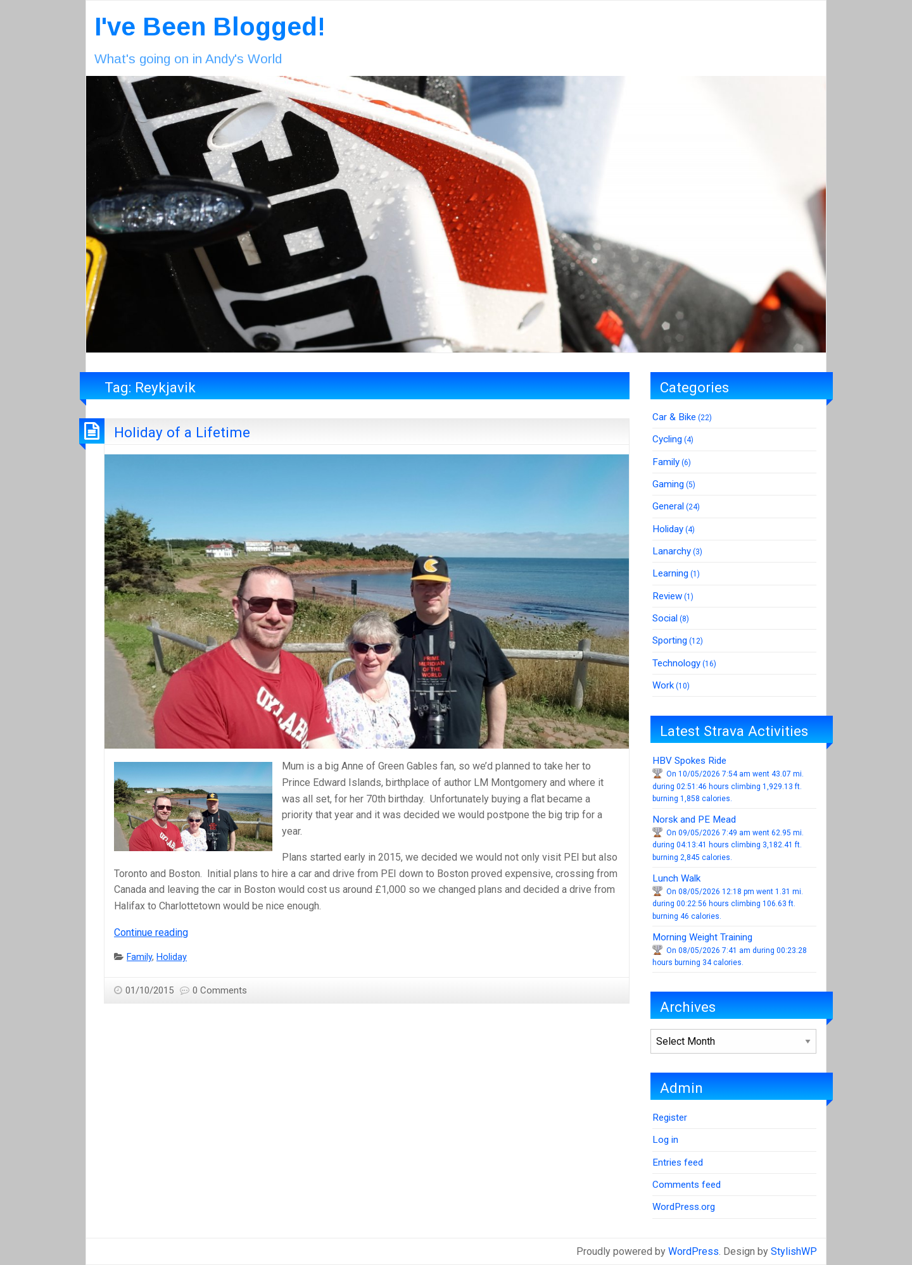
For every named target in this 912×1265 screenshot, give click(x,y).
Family (139, 957)
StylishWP (794, 1251)
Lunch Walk (676, 878)
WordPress (693, 1251)
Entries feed (677, 1162)
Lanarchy (671, 551)
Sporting (669, 640)
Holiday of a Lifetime (182, 432)
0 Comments (220, 990)
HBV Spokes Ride (689, 760)
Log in (665, 1139)
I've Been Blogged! (210, 27)
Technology (676, 663)
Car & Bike (674, 417)
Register (669, 1117)
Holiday (171, 957)
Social (665, 618)
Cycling (667, 439)
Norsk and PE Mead (694, 819)
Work (663, 685)
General (668, 506)
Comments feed (686, 1184)
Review (667, 596)
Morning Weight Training (702, 937)
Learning (670, 573)
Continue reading (151, 932)
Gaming (668, 484)
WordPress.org (683, 1206)
